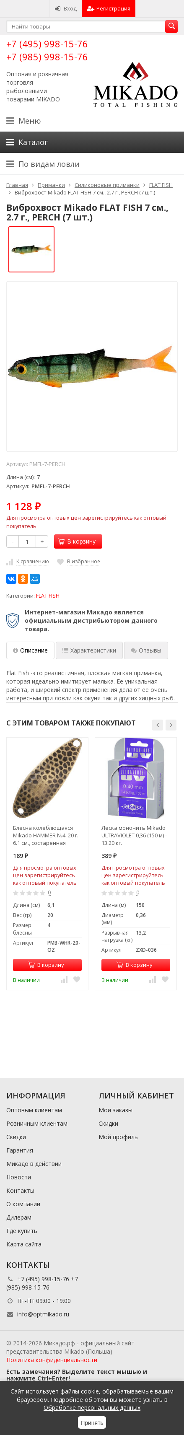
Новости (18, 1177)
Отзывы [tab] (146, 650)
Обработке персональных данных (92, 1408)
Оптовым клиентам (34, 1110)
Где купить (21, 1231)
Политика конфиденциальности (51, 1360)
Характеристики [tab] (89, 650)
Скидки (16, 1137)
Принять (92, 1422)
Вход (65, 8)
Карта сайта (23, 1244)
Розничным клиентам (36, 1123)
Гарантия (19, 1150)
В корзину (77, 541)
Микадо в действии (34, 1164)
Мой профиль (118, 1137)
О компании (23, 1204)
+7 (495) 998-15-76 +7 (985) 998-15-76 (47, 50)
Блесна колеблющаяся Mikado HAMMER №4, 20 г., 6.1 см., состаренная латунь (46, 835)
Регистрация (108, 8)
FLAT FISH (48, 595)
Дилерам (18, 1217)
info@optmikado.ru (43, 1314)
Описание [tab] (30, 650)
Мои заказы (115, 1110)
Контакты (20, 1190)
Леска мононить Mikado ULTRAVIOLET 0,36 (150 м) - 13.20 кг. (134, 835)
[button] (157, 725)
